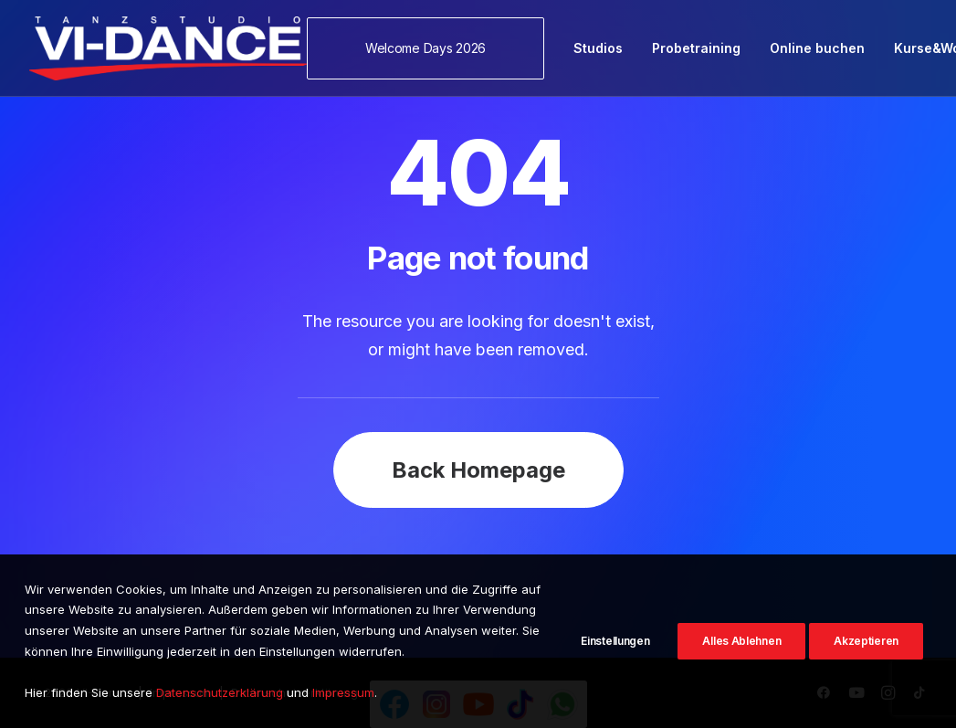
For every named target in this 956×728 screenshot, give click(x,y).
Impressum (343, 699)
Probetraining (696, 48)
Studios (598, 48)
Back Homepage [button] (478, 470)
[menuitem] (432, 48)
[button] (432, 48)
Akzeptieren (866, 644)
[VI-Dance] (168, 48)
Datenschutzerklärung (219, 699)
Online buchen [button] (817, 48)
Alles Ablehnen (741, 644)
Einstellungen (615, 644)
